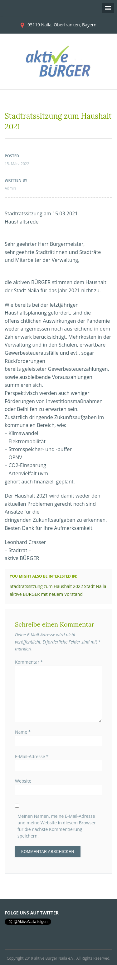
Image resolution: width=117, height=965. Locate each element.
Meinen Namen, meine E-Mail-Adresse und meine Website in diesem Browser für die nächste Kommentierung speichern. (56, 826)
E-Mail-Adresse (32, 756)
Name (23, 732)
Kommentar (29, 662)
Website (23, 781)
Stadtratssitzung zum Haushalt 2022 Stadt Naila (58, 586)
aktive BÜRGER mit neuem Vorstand (46, 594)
